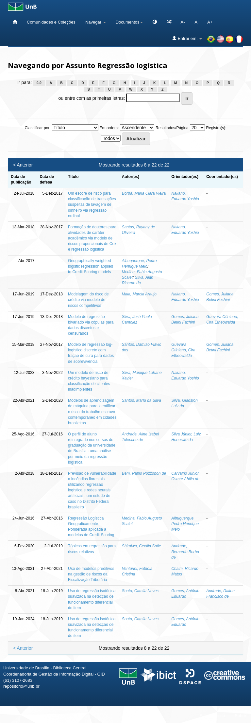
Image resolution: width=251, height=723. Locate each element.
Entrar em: (187, 38)
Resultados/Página (172, 128)
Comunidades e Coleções (51, 22)
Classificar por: (37, 128)
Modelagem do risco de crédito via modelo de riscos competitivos (88, 300)
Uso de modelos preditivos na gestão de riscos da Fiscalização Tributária (91, 574)
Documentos (129, 22)
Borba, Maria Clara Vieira (144, 193)
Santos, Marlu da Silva (141, 400)
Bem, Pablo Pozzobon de (144, 473)
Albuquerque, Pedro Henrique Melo (185, 524)
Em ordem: (109, 128)
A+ (209, 22)
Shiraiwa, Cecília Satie (141, 546)
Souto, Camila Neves (140, 591)
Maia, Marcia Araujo (139, 294)
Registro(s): (216, 128)
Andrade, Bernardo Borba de (185, 551)
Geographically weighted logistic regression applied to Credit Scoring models (90, 266)
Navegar (95, 22)
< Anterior (23, 165)
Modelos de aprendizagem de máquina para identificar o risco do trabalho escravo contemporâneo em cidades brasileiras (92, 411)
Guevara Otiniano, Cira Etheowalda (183, 350)
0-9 (39, 83)
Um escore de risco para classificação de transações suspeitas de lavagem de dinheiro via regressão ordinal (92, 204)
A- (183, 22)
